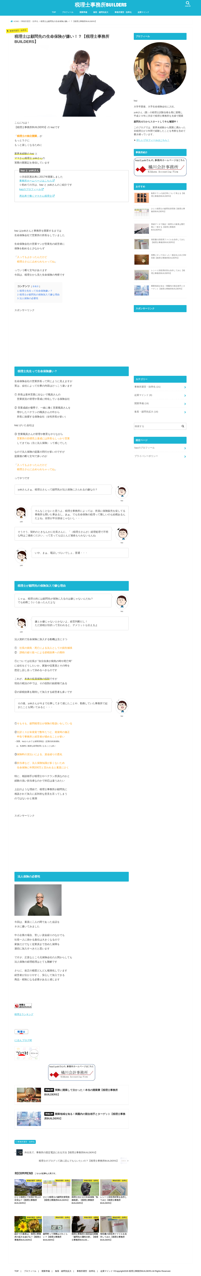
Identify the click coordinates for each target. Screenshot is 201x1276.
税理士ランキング (23, 1014)
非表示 (36, 286)
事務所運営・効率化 (123, 12)
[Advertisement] (71, 339)
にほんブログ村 (23, 1040)
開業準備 (83, 12)
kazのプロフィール (30, 189)
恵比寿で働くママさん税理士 (35, 195)
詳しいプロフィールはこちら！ (152, 140)
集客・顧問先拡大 (100, 12)
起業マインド (143, 12)
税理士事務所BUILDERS (100, 5)
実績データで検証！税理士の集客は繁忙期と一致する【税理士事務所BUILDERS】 (168, 227)
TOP (54, 12)
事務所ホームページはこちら (35, 180)
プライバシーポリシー (146, 456)
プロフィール (67, 12)
